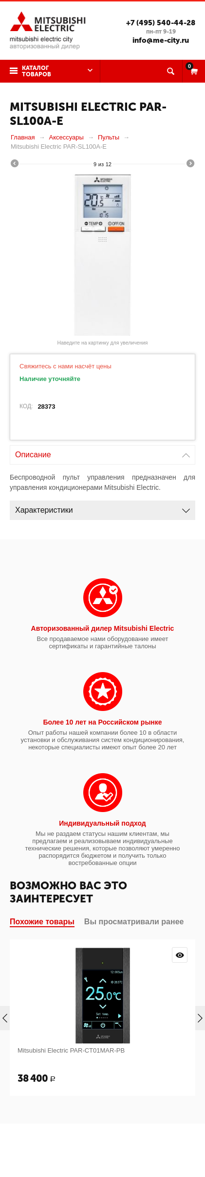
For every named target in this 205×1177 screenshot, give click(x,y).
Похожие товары (42, 921)
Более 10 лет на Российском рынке (102, 722)
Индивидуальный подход (102, 823)
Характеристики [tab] (102, 507)
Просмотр (179, 955)
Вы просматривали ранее (134, 921)
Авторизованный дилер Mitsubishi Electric (102, 628)
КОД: (26, 406)
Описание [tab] (102, 452)
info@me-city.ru (160, 40)
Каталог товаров (36, 71)
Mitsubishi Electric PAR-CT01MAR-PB (71, 1050)
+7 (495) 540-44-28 (160, 22)
